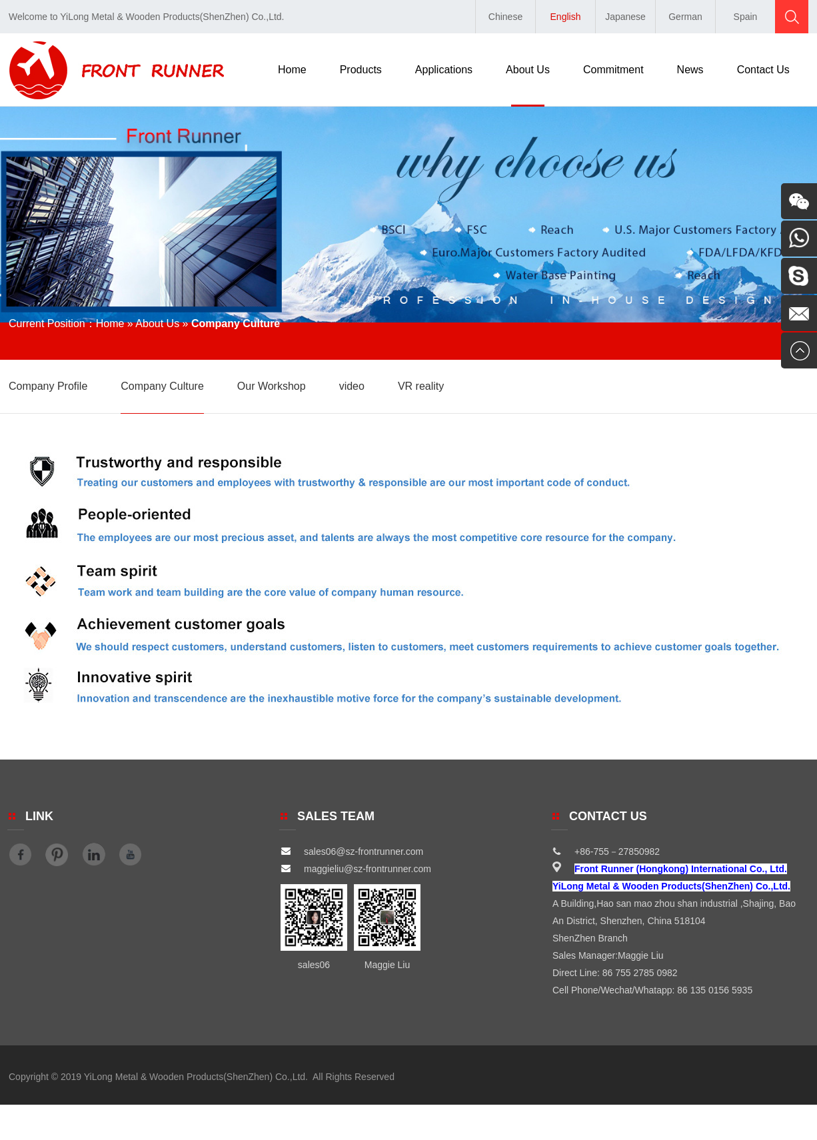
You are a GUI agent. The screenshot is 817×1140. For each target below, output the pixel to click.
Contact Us (763, 69)
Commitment (613, 69)
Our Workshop (271, 386)
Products (361, 69)
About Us (528, 69)
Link (39, 816)
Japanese (625, 16)
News (690, 69)
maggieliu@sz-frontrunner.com (356, 868)
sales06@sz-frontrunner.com (352, 851)
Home (292, 69)
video (352, 386)
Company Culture (162, 386)
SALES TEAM (336, 816)
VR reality (421, 386)
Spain (746, 16)
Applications (443, 69)
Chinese (505, 16)
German (685, 16)
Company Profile (48, 386)
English (565, 16)
